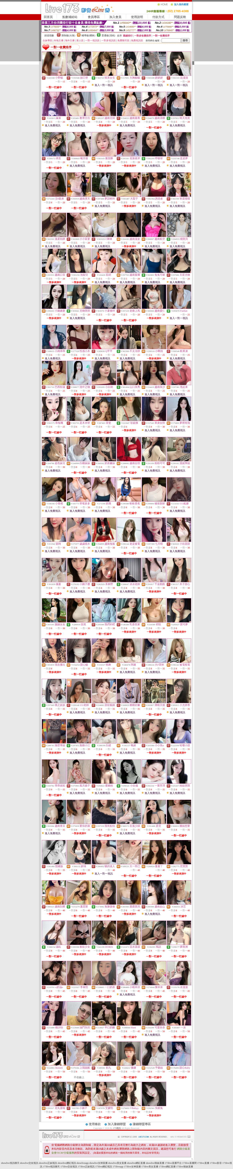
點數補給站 (69, 17)
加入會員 (115, 17)
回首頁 (48, 17)
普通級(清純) (108, 35)
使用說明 (137, 17)
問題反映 (180, 17)
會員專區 (94, 17)
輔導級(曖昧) (88, 35)
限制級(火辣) (68, 35)
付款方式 (158, 17)
